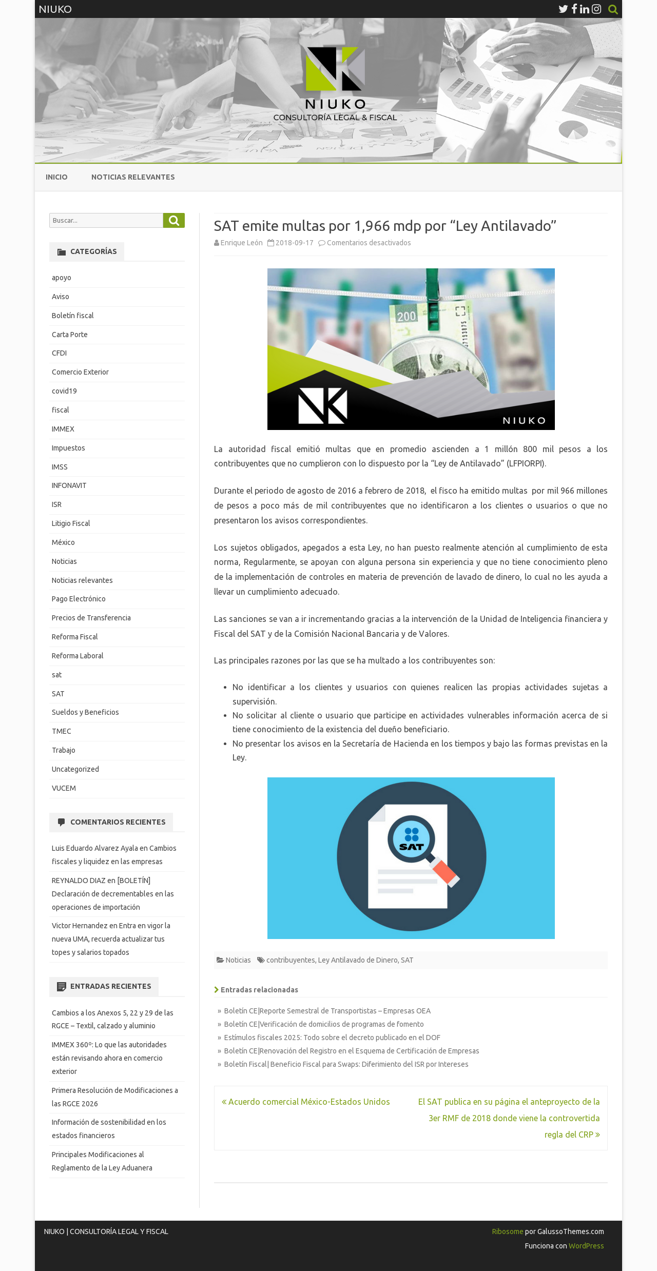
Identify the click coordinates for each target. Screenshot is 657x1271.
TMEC (61, 731)
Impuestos (68, 448)
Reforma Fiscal (75, 637)
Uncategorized (75, 769)
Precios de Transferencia (91, 618)
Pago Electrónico (79, 599)
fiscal (60, 410)
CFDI (59, 353)
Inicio (57, 177)
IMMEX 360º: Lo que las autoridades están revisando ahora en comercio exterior (109, 1058)
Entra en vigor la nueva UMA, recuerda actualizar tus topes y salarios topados (111, 939)
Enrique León (242, 243)
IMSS (60, 467)
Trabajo (63, 750)
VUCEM (64, 788)
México (63, 542)
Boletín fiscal (73, 315)
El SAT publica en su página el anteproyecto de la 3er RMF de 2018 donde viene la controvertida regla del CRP (509, 1118)
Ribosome (508, 1231)
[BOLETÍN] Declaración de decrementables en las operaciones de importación (113, 893)
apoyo (61, 277)
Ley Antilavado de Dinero (358, 960)
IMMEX (63, 429)
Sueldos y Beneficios (85, 712)
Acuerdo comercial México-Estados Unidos (306, 1101)
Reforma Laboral (78, 656)
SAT (407, 960)
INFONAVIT (69, 485)
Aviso (60, 296)
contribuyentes (290, 960)
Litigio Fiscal (71, 523)
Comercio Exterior (80, 372)
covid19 (64, 391)
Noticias (238, 960)
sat (57, 675)
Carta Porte (70, 334)
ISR (57, 504)
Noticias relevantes (133, 177)
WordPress (585, 1246)
